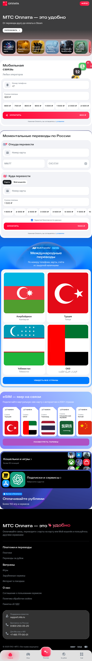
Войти (84, 3)
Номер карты (19, 152)
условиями (60, 121)
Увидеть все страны (46, 380)
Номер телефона (19, 83)
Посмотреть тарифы (46, 442)
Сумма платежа (11, 94)
